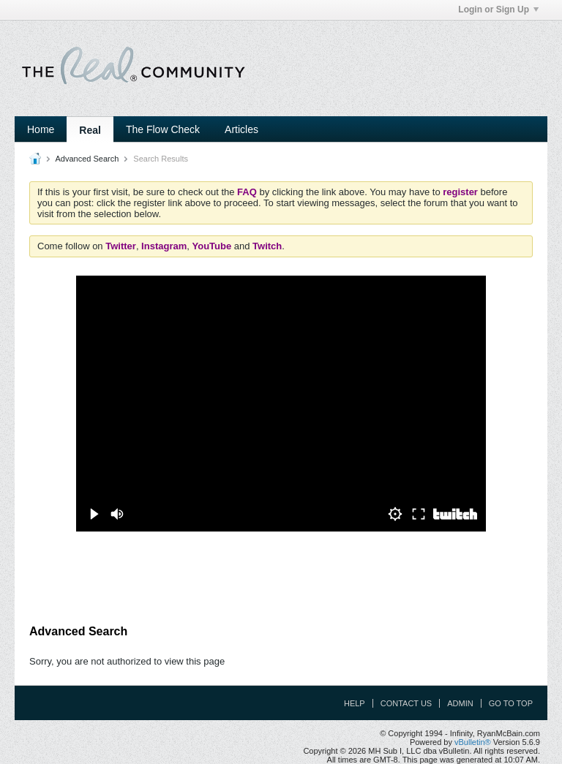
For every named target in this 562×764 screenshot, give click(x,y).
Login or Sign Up (498, 9)
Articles (241, 129)
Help (354, 703)
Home (40, 129)
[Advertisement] (295, 578)
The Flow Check (163, 129)
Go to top (511, 703)
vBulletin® (472, 742)
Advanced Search (87, 158)
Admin (460, 703)
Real (90, 130)
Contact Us (406, 703)
